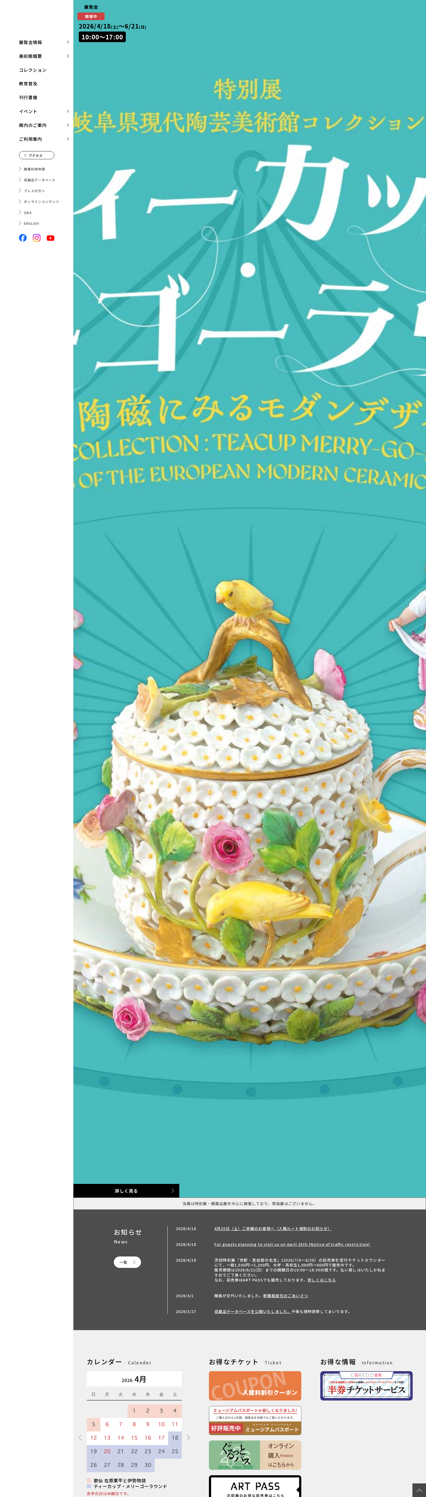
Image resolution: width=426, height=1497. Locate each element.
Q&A (28, 212)
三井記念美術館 (36, 20)
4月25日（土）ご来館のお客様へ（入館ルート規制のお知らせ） (273, 1228)
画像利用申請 (34, 169)
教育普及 (28, 83)
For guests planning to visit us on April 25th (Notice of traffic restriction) (292, 1244)
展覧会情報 (30, 42)
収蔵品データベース (39, 179)
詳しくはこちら (322, 1280)
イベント (28, 111)
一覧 (123, 1262)
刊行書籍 (28, 97)
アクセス (36, 155)
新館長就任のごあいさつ (285, 1295)
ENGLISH (31, 223)
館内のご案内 (33, 125)
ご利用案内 (30, 139)
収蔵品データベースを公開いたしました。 (253, 1311)
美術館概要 (30, 56)
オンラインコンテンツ (41, 201)
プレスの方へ (34, 190)
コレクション (33, 70)
